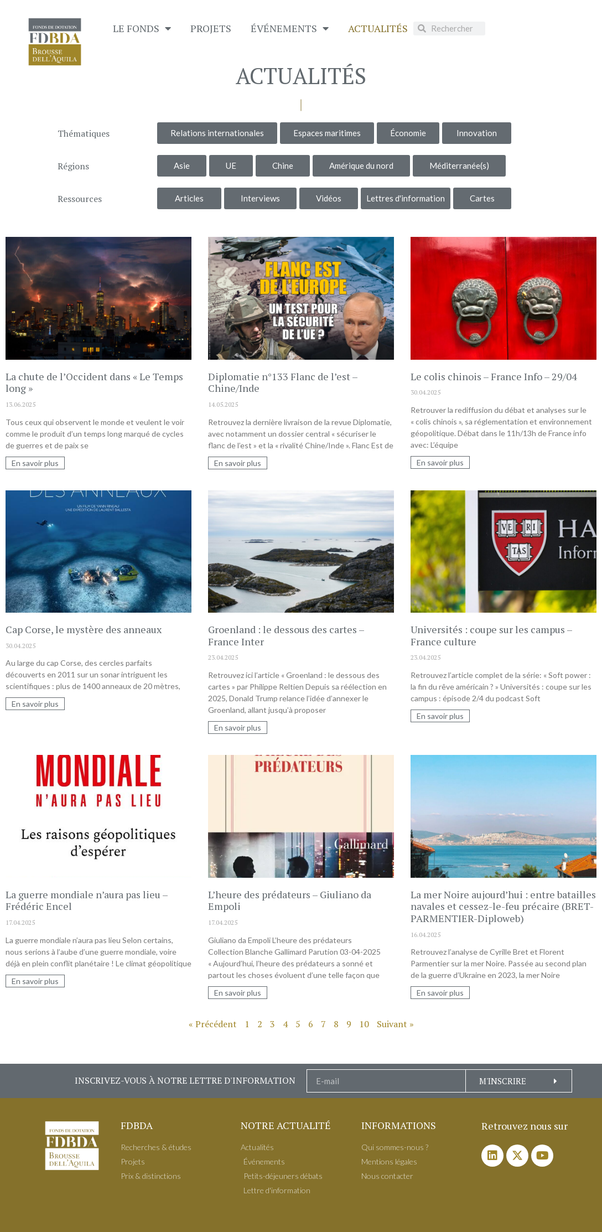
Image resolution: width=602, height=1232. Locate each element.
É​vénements (290, 28)
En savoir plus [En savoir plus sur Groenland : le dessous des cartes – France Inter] (237, 727)
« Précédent (213, 1024)
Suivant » (395, 1024)
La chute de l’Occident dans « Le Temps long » (94, 382)
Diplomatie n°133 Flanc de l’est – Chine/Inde (282, 382)
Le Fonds (142, 28)
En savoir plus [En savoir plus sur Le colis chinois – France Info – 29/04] (440, 462)
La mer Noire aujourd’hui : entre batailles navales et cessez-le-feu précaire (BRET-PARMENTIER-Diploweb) (503, 906)
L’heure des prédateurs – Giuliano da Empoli (289, 900)
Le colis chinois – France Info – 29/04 (494, 376)
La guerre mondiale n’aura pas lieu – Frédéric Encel (87, 900)
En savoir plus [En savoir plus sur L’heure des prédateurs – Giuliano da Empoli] (237, 992)
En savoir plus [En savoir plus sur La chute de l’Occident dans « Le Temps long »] (35, 463)
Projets (210, 28)
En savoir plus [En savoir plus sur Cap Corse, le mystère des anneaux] (35, 703)
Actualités (378, 28)
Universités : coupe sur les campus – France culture (491, 635)
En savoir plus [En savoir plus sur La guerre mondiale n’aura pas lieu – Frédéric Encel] (35, 981)
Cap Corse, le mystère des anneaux (84, 629)
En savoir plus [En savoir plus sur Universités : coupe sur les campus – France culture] (440, 716)
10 (364, 1024)
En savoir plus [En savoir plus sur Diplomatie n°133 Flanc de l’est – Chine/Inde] (237, 463)
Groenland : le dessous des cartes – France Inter (286, 635)
